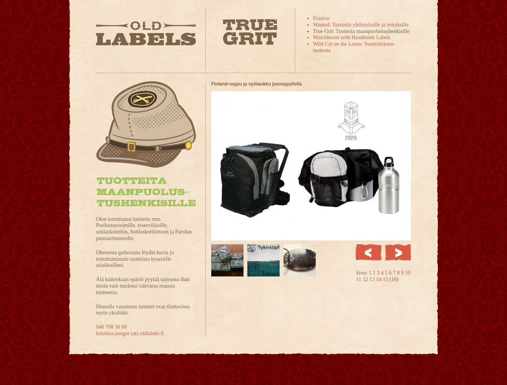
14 (379, 279)
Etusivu (321, 18)
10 (408, 273)
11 (359, 279)
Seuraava (398, 252)
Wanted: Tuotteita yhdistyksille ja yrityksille (361, 25)
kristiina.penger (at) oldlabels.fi (130, 333)
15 (386, 279)
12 (366, 279)
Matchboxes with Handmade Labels (352, 37)
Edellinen (368, 252)
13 (372, 279)
